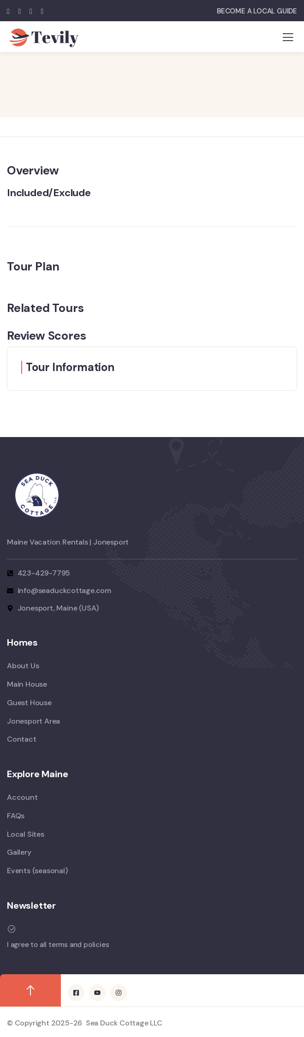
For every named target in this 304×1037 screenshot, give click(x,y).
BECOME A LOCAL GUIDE (257, 11)
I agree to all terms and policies (58, 944)
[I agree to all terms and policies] (11, 929)
